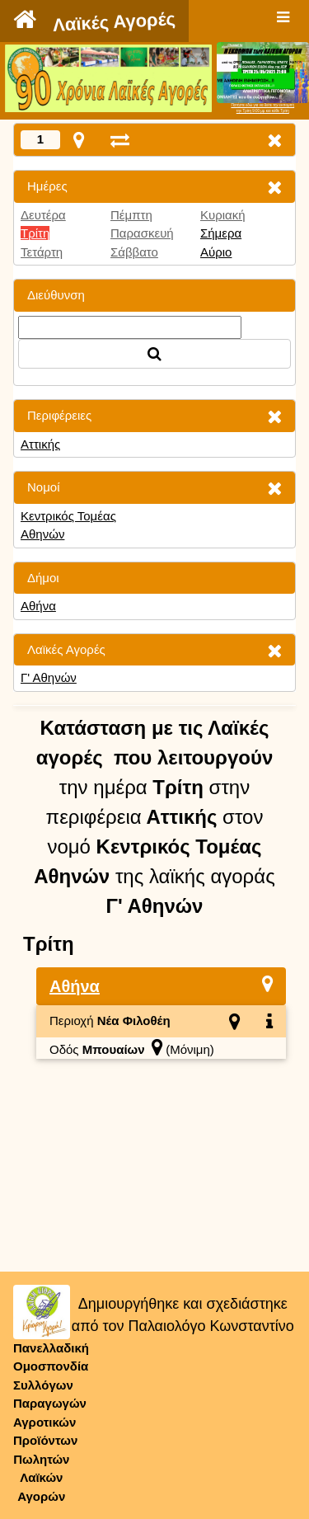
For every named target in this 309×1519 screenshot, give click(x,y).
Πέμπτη (131, 215)
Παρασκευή (142, 233)
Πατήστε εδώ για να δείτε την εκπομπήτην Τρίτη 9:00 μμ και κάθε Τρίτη (262, 108)
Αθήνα (38, 606)
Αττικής (40, 444)
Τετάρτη (42, 252)
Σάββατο (134, 252)
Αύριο (216, 252)
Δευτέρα (43, 215)
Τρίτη (35, 233)
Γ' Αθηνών (49, 677)
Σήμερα (220, 233)
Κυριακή (223, 215)
